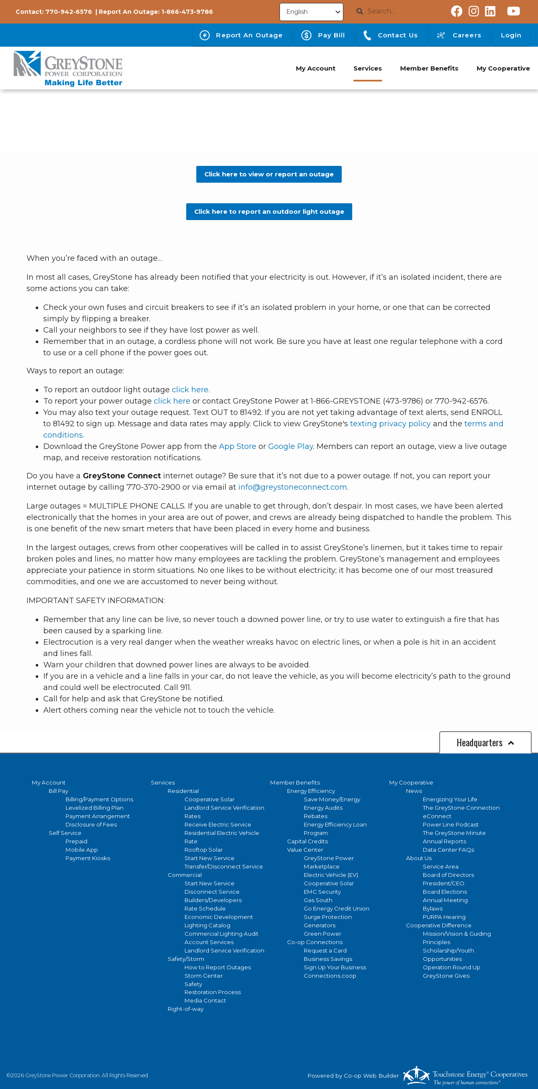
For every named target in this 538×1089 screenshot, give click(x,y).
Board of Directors (448, 874)
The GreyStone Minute (454, 832)
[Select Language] (311, 12)
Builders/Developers (213, 900)
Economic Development (219, 916)
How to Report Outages (218, 967)
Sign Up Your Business (335, 967)
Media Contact (205, 1000)
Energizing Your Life (450, 799)
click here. (191, 389)
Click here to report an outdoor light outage (269, 211)
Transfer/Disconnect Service (224, 866)
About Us (419, 858)
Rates (192, 816)
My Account (49, 782)
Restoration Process (213, 992)
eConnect (437, 816)
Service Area (441, 866)
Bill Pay (58, 790)
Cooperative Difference (439, 925)
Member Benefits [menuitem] (428, 68)
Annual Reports (444, 841)
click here (172, 401)
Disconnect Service (212, 891)
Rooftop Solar (204, 849)
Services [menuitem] (365, 68)
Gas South (318, 900)
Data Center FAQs (448, 849)
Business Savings (328, 958)
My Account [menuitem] (312, 68)
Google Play (290, 446)
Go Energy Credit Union (336, 908)
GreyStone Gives (446, 975)
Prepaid (76, 841)
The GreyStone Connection (461, 807)
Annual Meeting (445, 900)
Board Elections (445, 891)
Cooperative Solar (210, 799)
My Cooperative (411, 782)
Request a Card (325, 950)
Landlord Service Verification (224, 807)
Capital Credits (307, 841)
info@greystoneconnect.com (292, 487)
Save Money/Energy (332, 799)
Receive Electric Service (218, 824)
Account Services (209, 942)
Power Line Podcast (451, 824)
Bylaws (433, 908)
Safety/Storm (186, 958)
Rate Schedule (205, 908)
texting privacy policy (390, 423)
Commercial (185, 874)
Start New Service (210, 858)
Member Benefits (295, 782)
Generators (319, 925)
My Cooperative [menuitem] (503, 68)
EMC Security (322, 891)
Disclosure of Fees (91, 824)
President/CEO (443, 883)
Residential (183, 790)
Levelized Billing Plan (95, 807)
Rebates (315, 816)
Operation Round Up (451, 967)
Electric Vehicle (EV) (331, 874)
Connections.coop (330, 975)
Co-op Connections (315, 942)
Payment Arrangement (98, 816)
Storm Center (204, 975)
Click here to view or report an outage (269, 174)
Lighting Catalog (207, 925)
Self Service (65, 832)
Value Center (305, 849)
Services (163, 782)
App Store (237, 446)
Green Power (322, 933)
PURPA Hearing (444, 916)
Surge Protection (328, 916)
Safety (193, 984)
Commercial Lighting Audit (221, 933)
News (414, 790)
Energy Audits (323, 807)
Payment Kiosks (88, 858)
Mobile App (82, 849)
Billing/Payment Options (99, 799)
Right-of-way (185, 1008)
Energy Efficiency (311, 790)
